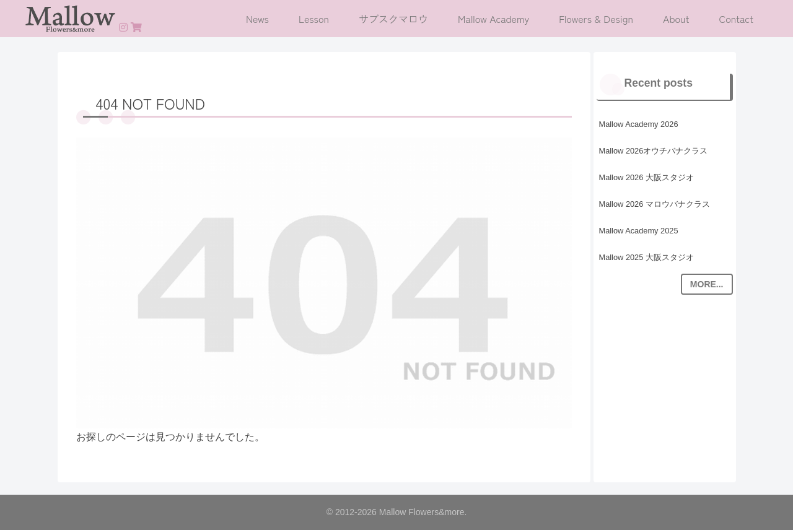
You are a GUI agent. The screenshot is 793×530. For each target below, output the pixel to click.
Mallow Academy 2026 (638, 124)
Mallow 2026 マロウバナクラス (654, 204)
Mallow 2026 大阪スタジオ (646, 177)
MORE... (707, 284)
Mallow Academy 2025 (638, 230)
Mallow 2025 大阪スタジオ (646, 257)
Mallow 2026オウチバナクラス (653, 150)
